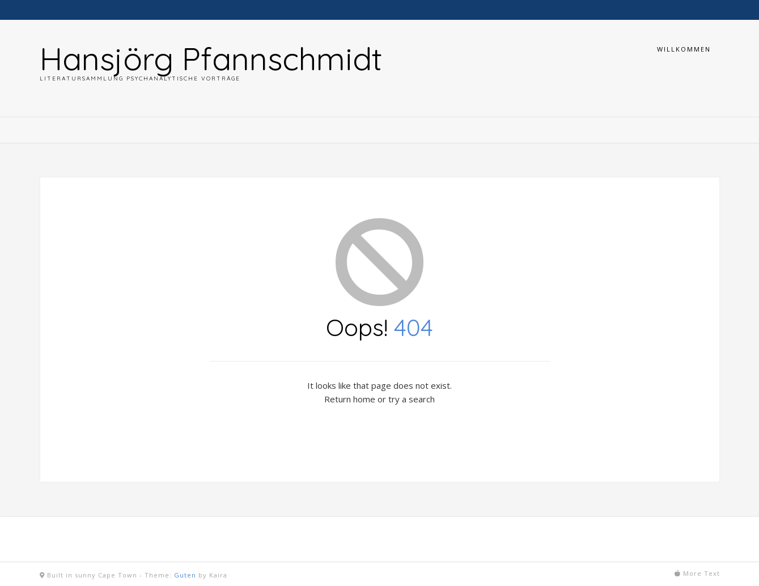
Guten (185, 575)
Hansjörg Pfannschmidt (211, 58)
